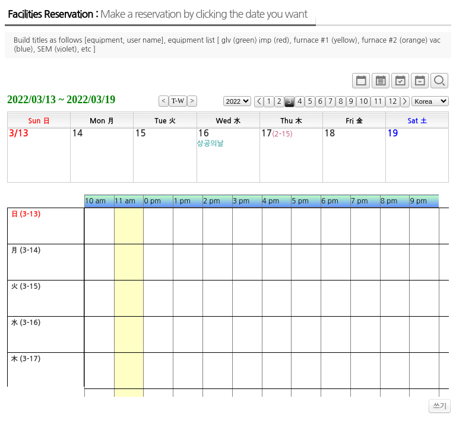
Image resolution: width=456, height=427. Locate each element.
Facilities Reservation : (157, 14)
